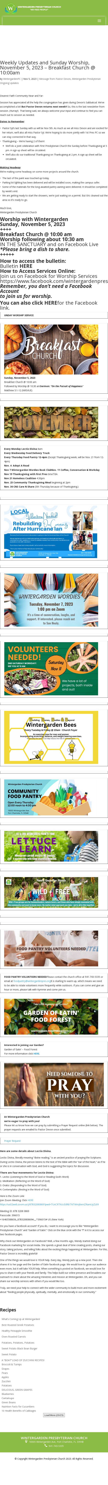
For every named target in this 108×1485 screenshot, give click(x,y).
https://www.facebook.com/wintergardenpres (54, 281)
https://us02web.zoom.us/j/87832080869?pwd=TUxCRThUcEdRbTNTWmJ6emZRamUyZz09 (49, 1204)
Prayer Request (12, 1140)
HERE (26, 265)
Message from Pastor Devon (55, 78)
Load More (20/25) (54, 1415)
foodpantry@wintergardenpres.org (32, 981)
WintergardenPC (12, 78)
